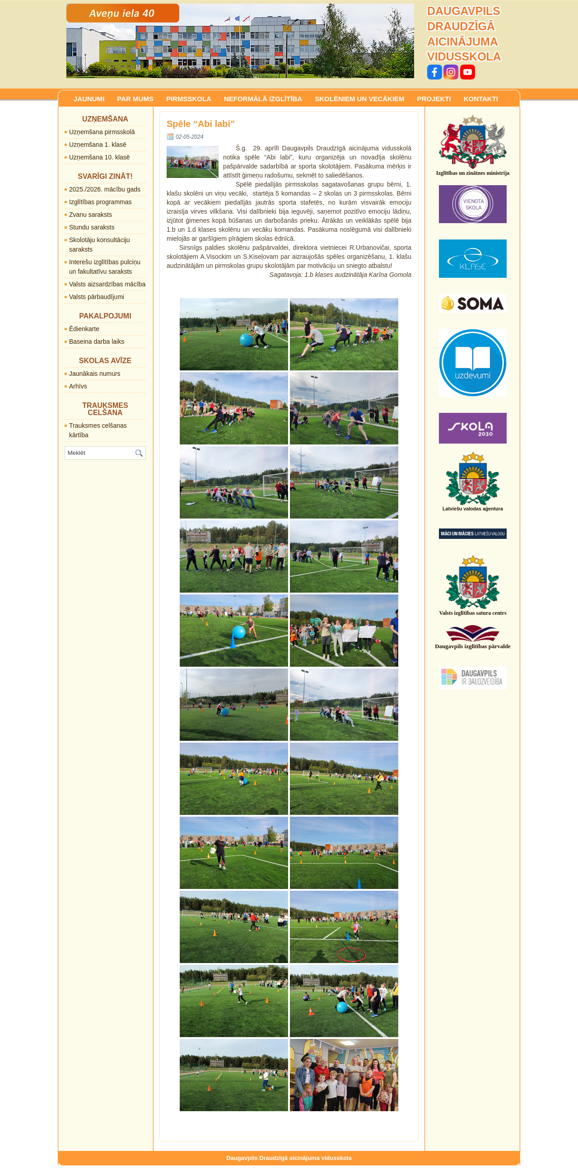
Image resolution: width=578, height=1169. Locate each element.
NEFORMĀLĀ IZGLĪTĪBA (263, 99)
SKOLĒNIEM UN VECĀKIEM (359, 99)
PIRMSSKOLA (188, 99)
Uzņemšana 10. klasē (99, 157)
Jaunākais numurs (95, 373)
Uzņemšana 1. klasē (97, 144)
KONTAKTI (481, 99)
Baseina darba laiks (96, 341)
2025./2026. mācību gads (104, 189)
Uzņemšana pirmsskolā (102, 132)
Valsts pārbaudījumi (96, 296)
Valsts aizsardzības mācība (107, 284)
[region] (240, 41)
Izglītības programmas (100, 202)
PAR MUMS (135, 99)
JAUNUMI (89, 99)
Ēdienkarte (84, 328)
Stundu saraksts (91, 227)
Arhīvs (78, 386)
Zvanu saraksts (90, 214)
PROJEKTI (434, 99)
